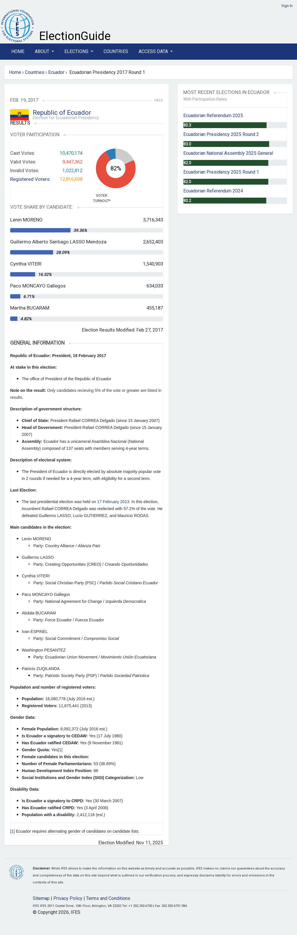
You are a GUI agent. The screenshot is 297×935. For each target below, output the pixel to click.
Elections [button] (77, 51)
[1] (60, 749)
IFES (36, 906)
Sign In (287, 5)
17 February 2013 (113, 501)
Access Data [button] (154, 51)
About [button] (42, 51)
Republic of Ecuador (62, 112)
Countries (116, 51)
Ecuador (56, 72)
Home (17, 51)
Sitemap (41, 898)
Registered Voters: (30, 179)
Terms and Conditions (108, 898)
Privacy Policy (67, 898)
